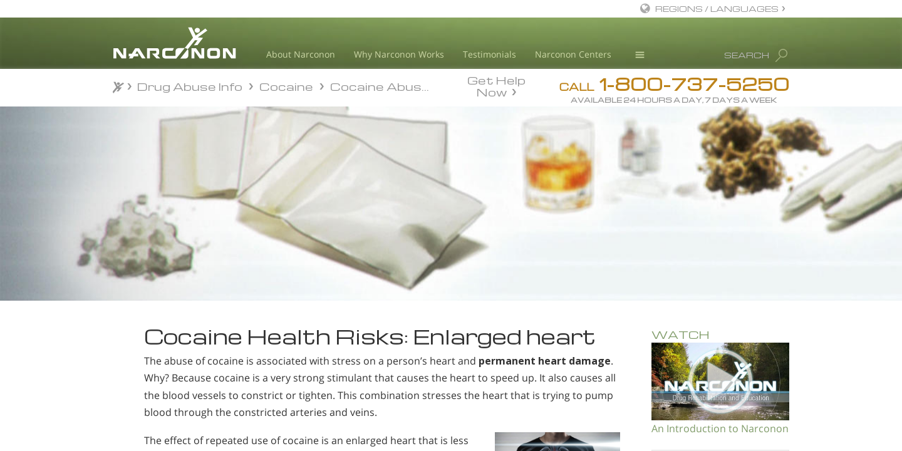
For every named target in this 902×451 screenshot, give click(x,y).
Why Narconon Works (399, 54)
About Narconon (300, 54)
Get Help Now (496, 85)
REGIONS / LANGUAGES (717, 8)
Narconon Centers (573, 54)
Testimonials (489, 54)
